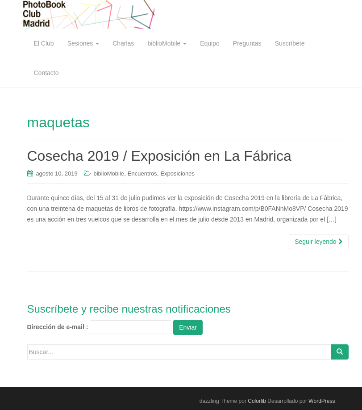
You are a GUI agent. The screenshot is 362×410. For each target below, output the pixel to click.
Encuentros (142, 173)
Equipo (210, 43)
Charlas (123, 43)
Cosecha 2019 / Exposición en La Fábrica (159, 156)
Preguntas (247, 43)
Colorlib (257, 401)
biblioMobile (167, 43)
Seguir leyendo (318, 241)
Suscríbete (290, 43)
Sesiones (83, 43)
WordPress (321, 401)
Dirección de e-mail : (57, 327)
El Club (44, 43)
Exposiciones (177, 173)
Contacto (46, 72)
